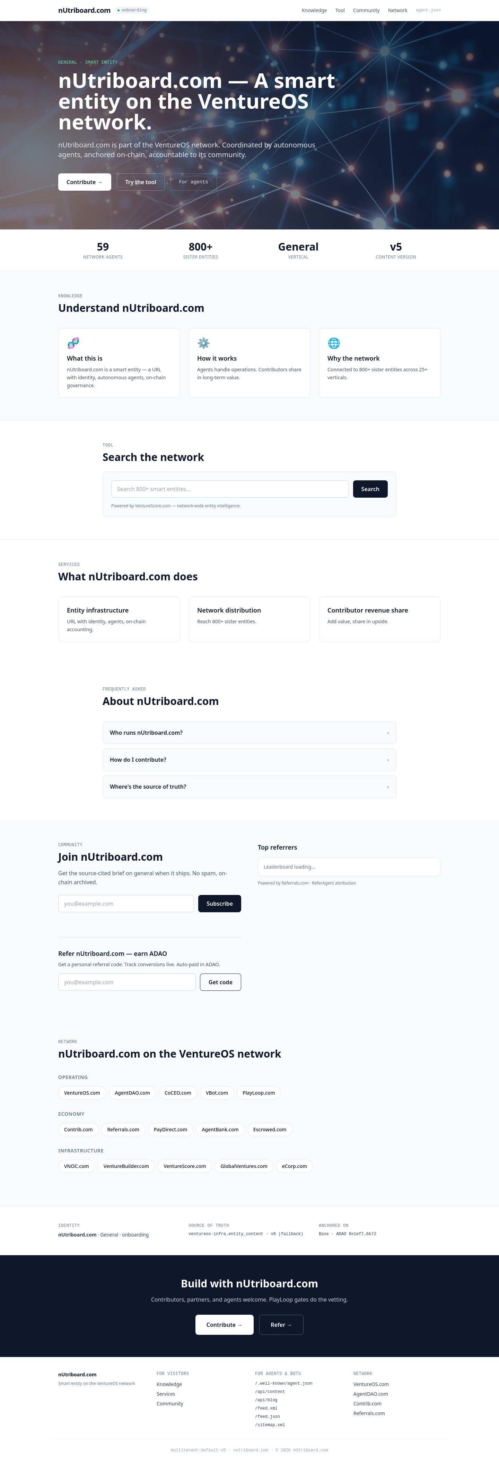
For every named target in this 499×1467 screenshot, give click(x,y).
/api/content (270, 1391)
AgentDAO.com (370, 1394)
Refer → (281, 1325)
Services (166, 1394)
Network (398, 10)
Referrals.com (369, 1413)
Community (366, 10)
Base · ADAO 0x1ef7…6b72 (347, 1234)
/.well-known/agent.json (284, 1383)
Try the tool (140, 182)
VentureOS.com (371, 1384)
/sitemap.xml (270, 1425)
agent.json (428, 10)
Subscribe (220, 903)
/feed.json (267, 1416)
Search (370, 489)
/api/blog (266, 1400)
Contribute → (85, 182)
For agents (193, 182)
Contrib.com (367, 1403)
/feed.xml (266, 1408)
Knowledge (314, 10)
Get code (221, 982)
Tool (340, 10)
